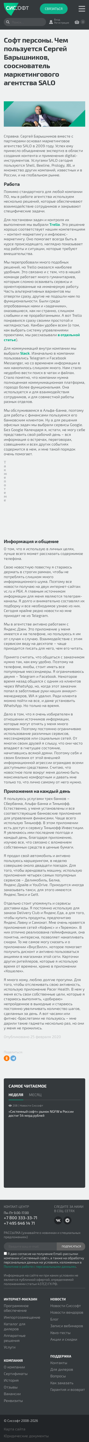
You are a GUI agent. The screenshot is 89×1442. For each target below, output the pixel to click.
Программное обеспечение (16, 1308)
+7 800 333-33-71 (20, 1217)
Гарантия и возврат (67, 1389)
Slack (25, 353)
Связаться (54, 9)
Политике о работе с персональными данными (40, 1266)
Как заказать (61, 1382)
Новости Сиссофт (65, 1305)
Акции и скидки (63, 1339)
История (11, 1380)
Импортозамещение (22, 1317)
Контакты (58, 1362)
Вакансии (12, 1393)
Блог (54, 1319)
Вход (57, 19)
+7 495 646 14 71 (19, 1223)
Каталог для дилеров (14, 1326)
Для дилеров (61, 1369)
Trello (54, 224)
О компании (14, 1367)
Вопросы (58, 1376)
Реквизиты (13, 1400)
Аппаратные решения (15, 1337)
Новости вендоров (66, 1312)
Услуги (9, 1347)
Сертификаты (16, 1373)
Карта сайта (14, 1429)
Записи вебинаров (66, 1325)
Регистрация (61, 22)
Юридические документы (26, 1435)
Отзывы (11, 1387)
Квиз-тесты (60, 1332)
